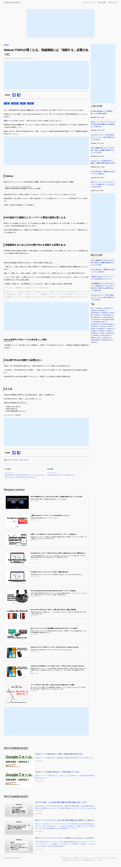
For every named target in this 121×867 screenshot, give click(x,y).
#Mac (21, 460)
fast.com (9, 120)
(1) (100, 308)
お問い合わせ (112, 2)
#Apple (26, 460)
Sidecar (15, 103)
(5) (97, 319)
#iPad (10, 460)
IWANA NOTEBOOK (12, 3)
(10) (95, 310)
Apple (30, 103)
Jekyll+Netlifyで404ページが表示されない (61, 475)
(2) (93, 308)
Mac (23, 103)
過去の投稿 (102, 2)
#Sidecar (16, 460)
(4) (94, 328)
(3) (111, 326)
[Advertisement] (60, 23)
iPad (6, 45)
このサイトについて (89, 2)
